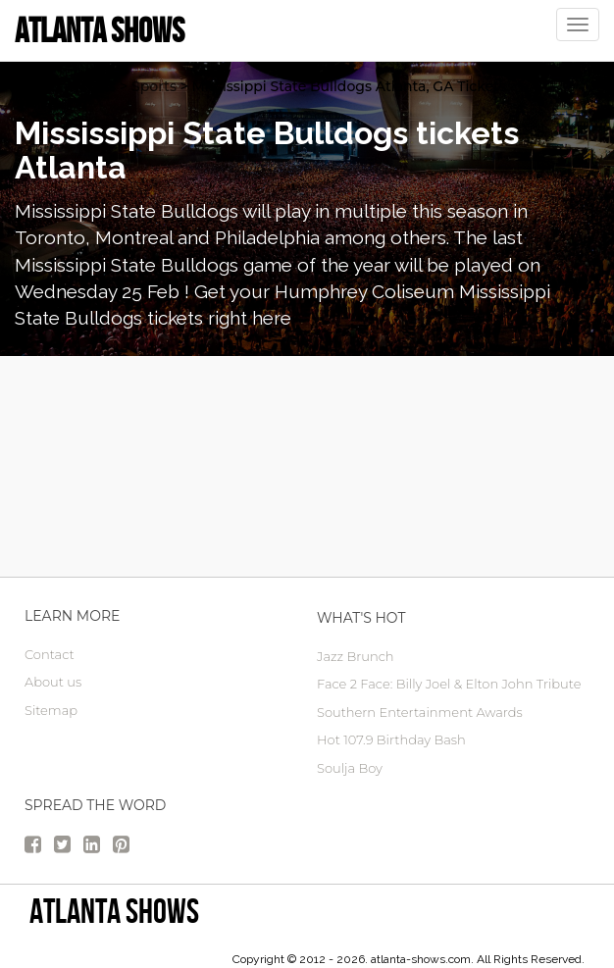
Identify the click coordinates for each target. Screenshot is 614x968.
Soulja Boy (350, 768)
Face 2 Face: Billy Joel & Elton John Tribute (449, 683)
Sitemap (51, 710)
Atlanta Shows (114, 910)
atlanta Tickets (65, 86)
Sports (154, 86)
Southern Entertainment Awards (420, 712)
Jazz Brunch (355, 656)
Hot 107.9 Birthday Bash (391, 739)
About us (53, 681)
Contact (50, 654)
